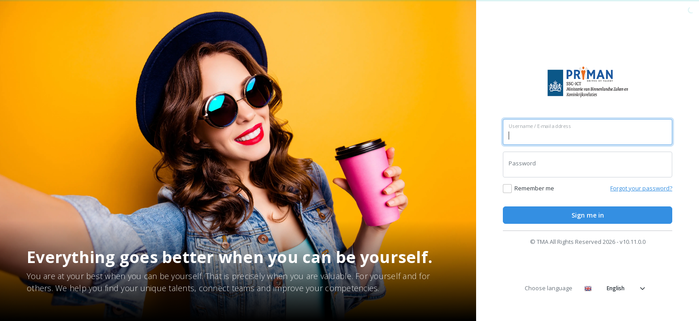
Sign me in (588, 215)
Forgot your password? (641, 188)
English (614, 288)
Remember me (534, 188)
